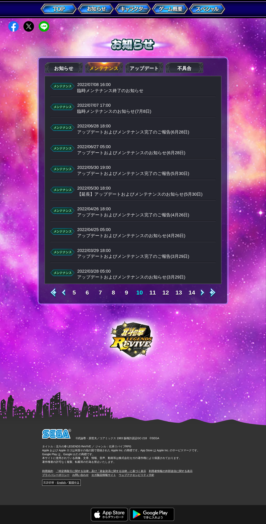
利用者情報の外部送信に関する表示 (171, 471)
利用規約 (47, 471)
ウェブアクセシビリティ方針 (136, 475)
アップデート (144, 68)
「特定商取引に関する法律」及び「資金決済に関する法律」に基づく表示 (101, 471)
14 (191, 293)
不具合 (184, 68)
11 (152, 293)
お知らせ (63, 68)
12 (165, 293)
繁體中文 (74, 482)
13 (179, 293)
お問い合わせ (80, 475)
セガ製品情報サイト (103, 475)
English (61, 482)
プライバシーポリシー (56, 475)
